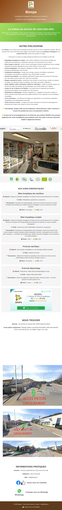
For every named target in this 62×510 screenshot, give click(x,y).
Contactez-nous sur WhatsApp (31, 492)
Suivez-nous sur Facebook (31, 483)
